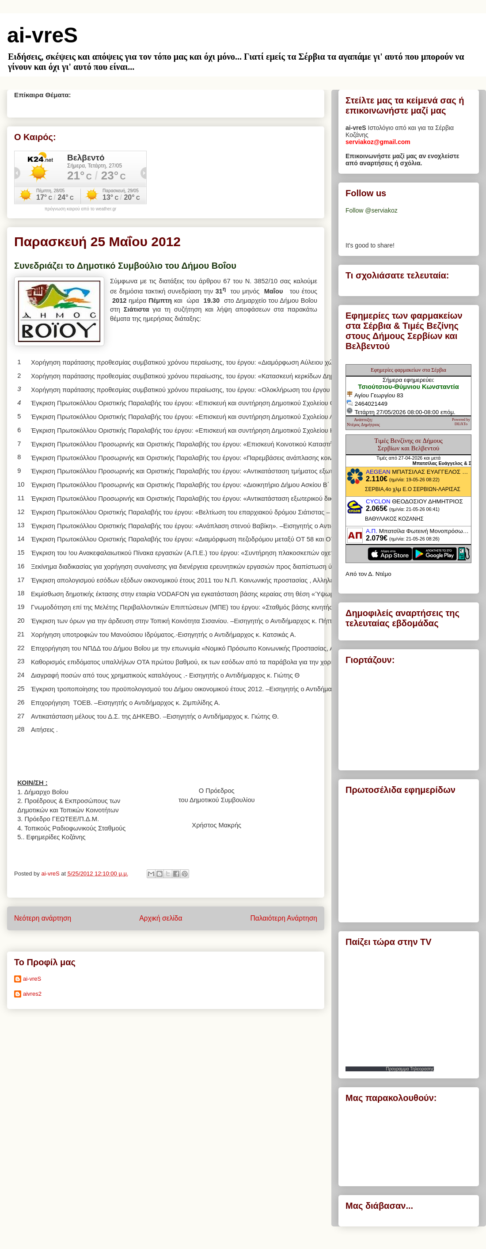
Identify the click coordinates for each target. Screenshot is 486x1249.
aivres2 (32, 993)
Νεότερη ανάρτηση (42, 918)
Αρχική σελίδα (160, 918)
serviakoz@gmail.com (378, 141)
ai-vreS (42, 35)
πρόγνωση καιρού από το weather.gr (81, 209)
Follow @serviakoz (372, 210)
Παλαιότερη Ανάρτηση (283, 918)
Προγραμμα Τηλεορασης (410, 1068)
